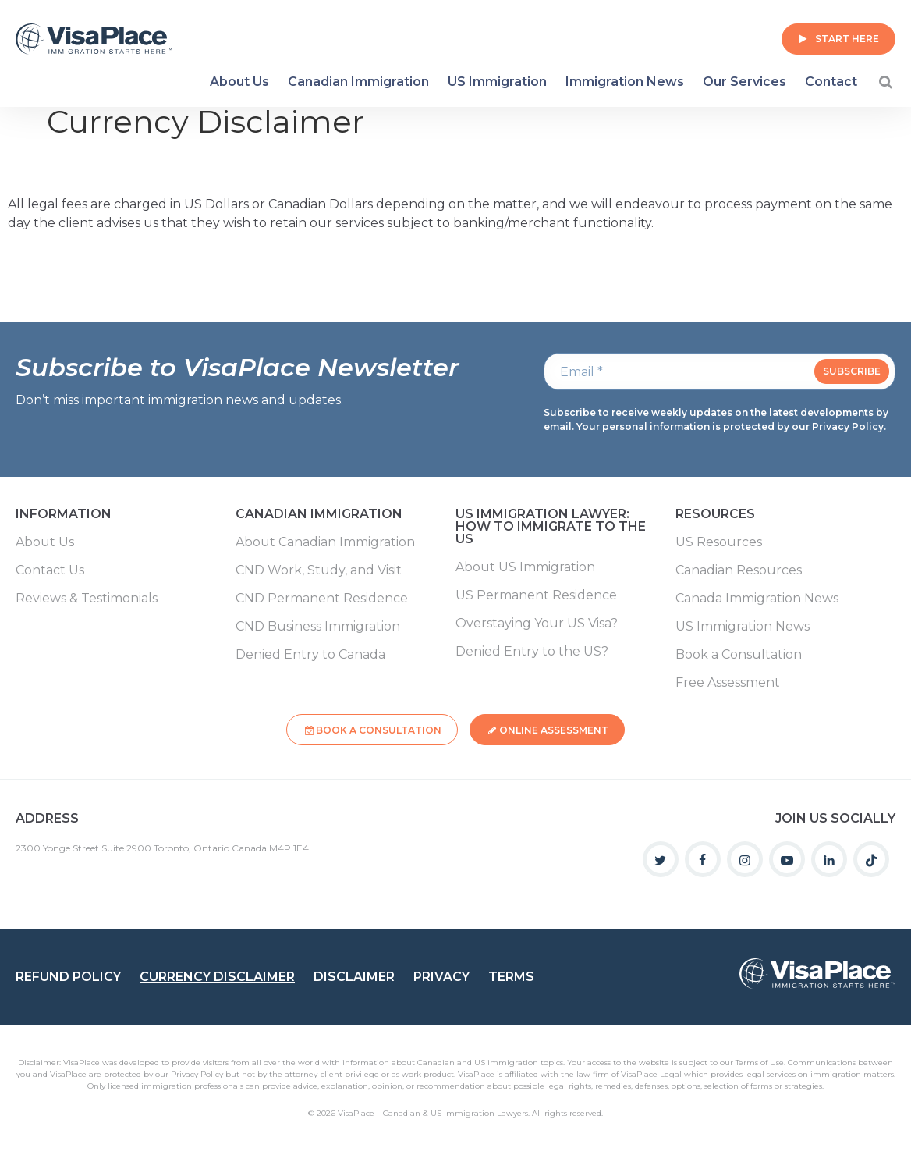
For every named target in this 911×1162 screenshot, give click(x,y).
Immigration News (624, 81)
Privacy (441, 972)
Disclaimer (354, 972)
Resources (715, 514)
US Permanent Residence (536, 595)
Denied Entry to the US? (532, 651)
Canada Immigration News (756, 598)
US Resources (718, 542)
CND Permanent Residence (322, 598)
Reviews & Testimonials (87, 598)
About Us (239, 81)
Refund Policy (68, 972)
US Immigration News (742, 626)
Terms (511, 972)
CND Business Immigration (318, 626)
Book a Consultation (738, 655)
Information (64, 514)
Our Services (744, 81)
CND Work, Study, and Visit (319, 570)
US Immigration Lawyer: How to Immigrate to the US (551, 527)
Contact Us (50, 570)
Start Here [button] (847, 38)
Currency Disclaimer (217, 972)
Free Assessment (727, 683)
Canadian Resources (738, 570)
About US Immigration (525, 567)
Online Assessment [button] (555, 728)
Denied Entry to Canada (310, 655)
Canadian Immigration (358, 81)
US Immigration (497, 81)
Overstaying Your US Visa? (537, 623)
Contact (831, 81)
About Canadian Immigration (325, 542)
